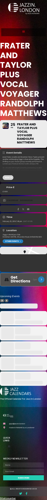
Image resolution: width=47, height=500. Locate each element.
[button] (23, 32)
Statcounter (8, 498)
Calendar (12, 200)
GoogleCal (26, 200)
